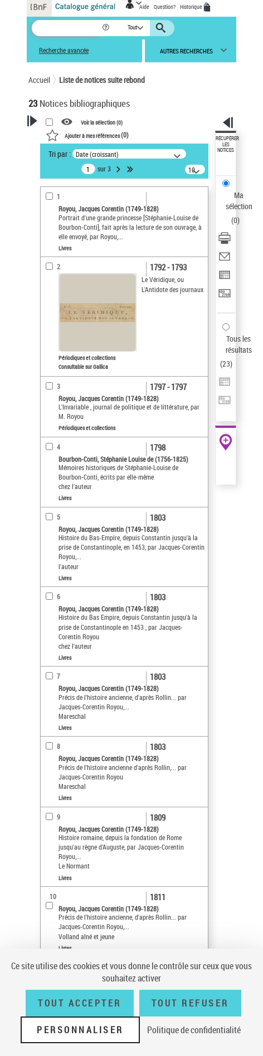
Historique (191, 7)
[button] (106, 28)
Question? (165, 7)
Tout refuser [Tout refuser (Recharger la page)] (190, 1003)
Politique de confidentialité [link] (194, 1030)
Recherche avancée (64, 50)
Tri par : (59, 154)
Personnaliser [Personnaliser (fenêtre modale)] (80, 1030)
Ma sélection (239, 200)
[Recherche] (66, 28)
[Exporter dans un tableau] (224, 278)
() (87, 134)
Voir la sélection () (102, 122)
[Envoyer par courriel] (224, 260)
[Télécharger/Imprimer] (224, 241)
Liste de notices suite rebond (102, 80)
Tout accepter (79, 1003)
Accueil (39, 80)
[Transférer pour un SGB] (224, 297)
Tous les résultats (239, 344)
